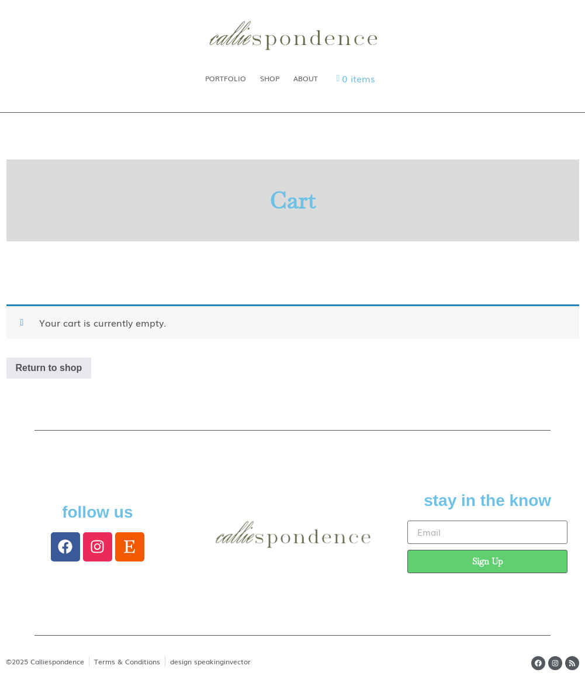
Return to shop (49, 368)
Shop (269, 78)
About (305, 78)
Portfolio (225, 78)
